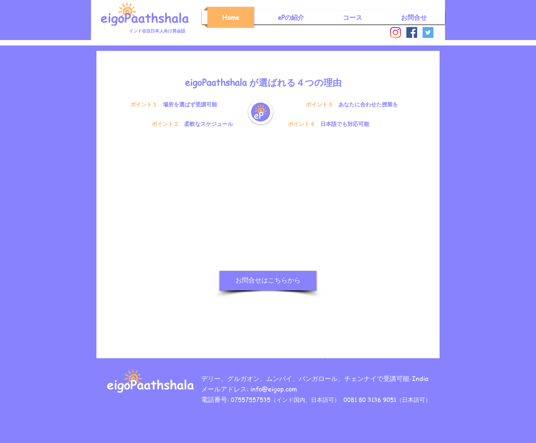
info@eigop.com (273, 388)
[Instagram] (395, 32)
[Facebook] (411, 32)
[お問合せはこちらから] (268, 280)
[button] (291, 17)
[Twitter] (428, 32)
